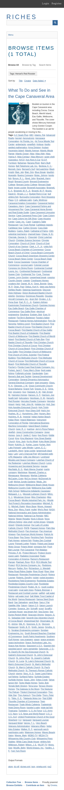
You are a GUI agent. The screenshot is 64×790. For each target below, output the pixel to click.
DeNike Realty (15, 290)
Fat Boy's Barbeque (26, 318)
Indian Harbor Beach (41, 417)
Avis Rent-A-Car (33, 160)
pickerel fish (26, 540)
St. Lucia (20, 661)
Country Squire (15, 280)
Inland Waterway (27, 420)
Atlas (32, 153)
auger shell (49, 157)
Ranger (11, 562)
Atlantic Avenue (32, 150)
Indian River (13, 420)
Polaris (33, 543)
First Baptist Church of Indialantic (23, 333)
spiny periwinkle (30, 649)
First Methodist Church (27, 358)
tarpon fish (13, 683)
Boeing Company (25, 175)
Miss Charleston (38, 497)
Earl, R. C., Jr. (25, 302)
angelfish (31, 144)
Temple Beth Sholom (17, 686)
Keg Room (42, 435)
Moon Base (31, 506)
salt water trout (22, 596)
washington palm (16, 732)
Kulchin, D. (20, 444)
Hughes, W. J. (14, 413)
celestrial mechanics (17, 234)
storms (19, 673)
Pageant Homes (37, 528)
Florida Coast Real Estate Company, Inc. (36, 367)
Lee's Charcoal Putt (28, 454)
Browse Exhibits (14, 785)
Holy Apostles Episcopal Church (22, 407)
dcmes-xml (25, 766)
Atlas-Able (40, 153)
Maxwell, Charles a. (37, 472)
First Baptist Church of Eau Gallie (37, 330)
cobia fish (48, 246)
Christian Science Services (28, 240)
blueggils (12, 175)
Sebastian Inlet (18, 618)
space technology (16, 642)
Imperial (26, 417)
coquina (50, 277)
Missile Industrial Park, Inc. (34, 500)
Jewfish (11, 432)
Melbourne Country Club (19, 488)
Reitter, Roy (22, 568)
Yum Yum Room (18, 751)
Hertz (18, 404)
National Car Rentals (33, 516)
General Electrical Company (21, 383)
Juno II (19, 435)
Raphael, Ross (23, 562)
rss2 (49, 766)
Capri (28, 222)
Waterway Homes (33, 732)
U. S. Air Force (35, 711)
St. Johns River (23, 658)
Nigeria (11, 519)
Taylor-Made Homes (28, 683)
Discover (47, 290)
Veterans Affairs (38, 726)
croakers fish (14, 283)
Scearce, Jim (23, 608)
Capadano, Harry (16, 206)
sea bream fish (30, 612)
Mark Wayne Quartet (33, 469)
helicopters (24, 398)
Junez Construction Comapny (29, 432)
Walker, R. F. (27, 729)
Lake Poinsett (14, 447)
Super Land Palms (43, 673)
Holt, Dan (50, 404)
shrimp (14, 624)
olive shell (27, 522)
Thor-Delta (36, 695)
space (36, 639)
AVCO (22, 160)
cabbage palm (25, 200)
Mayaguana (13, 475)
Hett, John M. (28, 404)
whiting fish (45, 741)
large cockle (29, 451)
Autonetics (13, 160)
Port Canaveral (27, 550)
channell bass (34, 234)
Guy (24, 392)
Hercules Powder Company (33, 401)
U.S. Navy (13, 714)
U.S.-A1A (12, 717)
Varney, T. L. (29, 723)
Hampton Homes (19, 395)
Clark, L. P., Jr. (35, 246)
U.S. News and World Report (32, 714)
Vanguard (27, 720)
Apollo (47, 144)
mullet (34, 509)
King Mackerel (26, 438)
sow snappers (26, 639)
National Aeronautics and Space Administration (29, 512)
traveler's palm (33, 707)
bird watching (42, 169)
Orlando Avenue (23, 525)
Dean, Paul (19, 287)
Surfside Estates (41, 676)
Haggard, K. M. (34, 392)
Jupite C (27, 435)
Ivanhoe (30, 429)
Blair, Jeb (19, 172)
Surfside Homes (15, 680)
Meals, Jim (41, 482)
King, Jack (20, 441)
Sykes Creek (42, 680)
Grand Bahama (15, 389)
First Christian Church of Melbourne (35, 352)
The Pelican (13, 692)
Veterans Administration (19, 726)
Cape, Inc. (20, 222)
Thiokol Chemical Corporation (33, 692)
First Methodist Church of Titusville (30, 364)
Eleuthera (24, 314)
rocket (36, 577)
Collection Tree (13, 782)
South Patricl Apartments (34, 636)
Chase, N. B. (47, 234)
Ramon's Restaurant (39, 559)
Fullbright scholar (23, 373)
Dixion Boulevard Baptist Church (37, 293)
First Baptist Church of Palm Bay (29, 339)
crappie (26, 280)
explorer (12, 318)
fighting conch (23, 324)
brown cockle (20, 188)
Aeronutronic (28, 138)
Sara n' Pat (44, 602)
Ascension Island (16, 150)
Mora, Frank (24, 509)
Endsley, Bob (36, 314)
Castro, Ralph (23, 231)
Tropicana (12, 711)
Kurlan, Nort (44, 444)
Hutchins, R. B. (15, 417)
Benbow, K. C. (45, 166)
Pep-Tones (25, 537)
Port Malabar (41, 550)
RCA (33, 562)
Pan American (31, 531)
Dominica (20, 296)
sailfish (42, 593)
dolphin (11, 296)
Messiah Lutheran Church (34, 494)
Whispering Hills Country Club (21, 738)
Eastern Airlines (40, 302)
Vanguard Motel (15, 723)
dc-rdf (16, 766)
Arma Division (34, 147)
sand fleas (33, 602)
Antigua (39, 144)
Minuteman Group (22, 497)
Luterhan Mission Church (33, 463)
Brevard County (22, 181)
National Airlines (15, 516)
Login (45, 3)
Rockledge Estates (45, 581)
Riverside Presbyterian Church (33, 574)
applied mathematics (17, 147)
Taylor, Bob (43, 683)
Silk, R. (22, 624)
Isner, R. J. (21, 429)
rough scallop (47, 587)
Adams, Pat (39, 135)
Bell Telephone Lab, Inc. (27, 166)
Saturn (24, 605)
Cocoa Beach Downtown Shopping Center (35, 256)
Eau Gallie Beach (16, 308)
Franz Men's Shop (31, 370)
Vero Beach (41, 723)
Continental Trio (28, 274)
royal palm (13, 590)
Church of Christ (27, 243)
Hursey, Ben (44, 413)
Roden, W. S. (34, 587)
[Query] (32, 22)
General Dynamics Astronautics (34, 379)
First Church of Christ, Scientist (22, 355)
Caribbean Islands (44, 225)
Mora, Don (13, 509)
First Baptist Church (40, 324)
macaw (44, 466)
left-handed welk (45, 454)
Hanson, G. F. (34, 395)
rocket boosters (47, 577)
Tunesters (22, 711)
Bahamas (22, 163)
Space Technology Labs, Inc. (38, 642)
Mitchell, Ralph (18, 506)
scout (41, 608)
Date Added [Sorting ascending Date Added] (38, 81)
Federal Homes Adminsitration (33, 321)
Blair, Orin (29, 172)
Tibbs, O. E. (16, 698)
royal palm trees (26, 590)
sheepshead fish (31, 621)
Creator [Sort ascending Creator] (27, 81)
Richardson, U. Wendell (39, 568)
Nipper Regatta (23, 519)
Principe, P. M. (14, 553)
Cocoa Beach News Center (20, 259)
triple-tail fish (46, 707)
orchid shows (39, 522)
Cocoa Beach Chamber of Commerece (26, 249)
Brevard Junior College (26, 184)
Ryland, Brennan (42, 590)
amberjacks (21, 144)
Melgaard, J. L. (15, 494)
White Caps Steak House (27, 741)
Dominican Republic (35, 296)
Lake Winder (27, 447)
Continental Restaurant (30, 271)
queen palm (13, 556)
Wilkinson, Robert (16, 745)
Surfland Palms (26, 676)
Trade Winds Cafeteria (29, 704)
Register (57, 3)
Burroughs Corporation (30, 197)
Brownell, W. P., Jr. (22, 191)
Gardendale (37, 373)
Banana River (33, 163)
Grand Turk (28, 389)
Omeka (53, 785)
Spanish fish (49, 646)
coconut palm (27, 265)
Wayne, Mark (21, 735)
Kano (34, 435)
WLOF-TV (42, 745)
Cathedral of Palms (39, 231)
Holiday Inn (40, 404)
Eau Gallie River (28, 311)
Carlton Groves (30, 228)
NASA (52, 509)
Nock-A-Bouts (37, 519)
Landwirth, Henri (15, 451)
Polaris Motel (27, 547)
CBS (51, 231)
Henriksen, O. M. (37, 398)
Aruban (45, 147)
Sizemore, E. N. (33, 624)
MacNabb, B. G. (15, 469)
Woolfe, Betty (19, 748)
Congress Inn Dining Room (20, 268)
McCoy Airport (30, 478)
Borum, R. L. (18, 178)
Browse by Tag (29, 65)
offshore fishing (15, 522)
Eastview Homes (47, 305)
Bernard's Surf (28, 169)
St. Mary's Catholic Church (28, 667)
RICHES (21, 16)
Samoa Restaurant (26, 599)
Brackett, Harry (43, 178)
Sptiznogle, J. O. (46, 649)
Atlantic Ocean (22, 153)
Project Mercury (30, 553)
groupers (17, 392)
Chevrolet (32, 237)
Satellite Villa (14, 605)
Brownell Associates (36, 188)
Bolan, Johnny (40, 175)
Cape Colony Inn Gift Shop (24, 218)
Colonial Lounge (41, 265)
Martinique (22, 472)
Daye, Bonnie (40, 283)
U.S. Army (47, 711)
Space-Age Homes (17, 646)
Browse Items (31, 782)
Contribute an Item (35, 785)
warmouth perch (41, 729)
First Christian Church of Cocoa (22, 345)
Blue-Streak (40, 172)
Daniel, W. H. (27, 283)
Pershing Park (37, 537)
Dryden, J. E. (45, 299)
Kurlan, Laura (32, 444)
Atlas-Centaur (23, 157)
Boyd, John (30, 178)
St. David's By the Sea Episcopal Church (26, 652)
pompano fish (40, 547)
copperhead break (38, 277)
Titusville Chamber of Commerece (23, 701)
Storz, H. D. (28, 673)
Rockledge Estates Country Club (23, 584)
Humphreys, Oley (30, 413)
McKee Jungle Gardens (24, 482)
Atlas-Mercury (37, 157)
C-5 (16, 200)
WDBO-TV (32, 735)
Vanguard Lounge (40, 720)
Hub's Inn (45, 410)
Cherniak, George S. (17, 237)
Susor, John (29, 680)
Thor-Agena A (24, 695)
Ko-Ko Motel (32, 441)
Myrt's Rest (43, 509)
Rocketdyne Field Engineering (22, 581)
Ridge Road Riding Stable (20, 571)
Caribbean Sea (15, 228)
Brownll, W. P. (38, 191)
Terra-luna (33, 686)
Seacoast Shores (36, 615)
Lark (16, 454)
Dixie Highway (14, 293)
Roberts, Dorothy (24, 577)
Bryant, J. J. (22, 194)
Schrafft (34, 608)
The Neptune (46, 689)
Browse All (13, 65)
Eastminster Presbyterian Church (23, 305)
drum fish (34, 299)
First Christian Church (43, 342)
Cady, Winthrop (40, 200)
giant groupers (41, 383)
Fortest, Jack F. (15, 370)
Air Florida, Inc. (27, 141)
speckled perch (15, 649)
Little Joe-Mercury (31, 457)
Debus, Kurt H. (32, 287)
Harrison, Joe (48, 395)
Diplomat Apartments (32, 290)
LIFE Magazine (15, 457)
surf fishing (13, 676)
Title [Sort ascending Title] (21, 81)
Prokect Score (44, 553)
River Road (38, 571)
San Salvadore (21, 602)
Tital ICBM (47, 698)
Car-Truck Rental (27, 225)
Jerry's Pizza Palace (44, 429)
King (17, 438)
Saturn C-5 (33, 605)
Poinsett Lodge (22, 543)
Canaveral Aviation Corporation (22, 203)
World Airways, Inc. (35, 748)
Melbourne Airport (16, 485)
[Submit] (55, 22)
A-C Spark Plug (21, 135)
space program (47, 639)
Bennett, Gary (14, 169)
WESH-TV (43, 735)
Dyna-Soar (13, 302)
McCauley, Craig (15, 478)
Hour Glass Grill (32, 410)
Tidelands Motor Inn (32, 698)
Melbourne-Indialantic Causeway (35, 491)
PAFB (26, 528)
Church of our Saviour (18, 246)
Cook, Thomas (43, 274)
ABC (31, 135)
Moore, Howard (44, 506)
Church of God (42, 243)
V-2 (19, 720)
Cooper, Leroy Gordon (18, 277)
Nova (47, 519)
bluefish (50, 172)
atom (10, 766)
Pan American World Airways (30, 534)
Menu (10, 35)
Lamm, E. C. (40, 447)
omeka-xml (41, 766)
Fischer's (12, 367)
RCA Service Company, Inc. (28, 565)
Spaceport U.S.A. (34, 646)
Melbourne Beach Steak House (40, 485)
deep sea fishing (47, 287)
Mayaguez (25, 475)
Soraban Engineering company (25, 630)
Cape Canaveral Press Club (29, 215)
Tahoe (51, 680)
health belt (13, 398)
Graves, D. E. (41, 389)
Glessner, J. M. (21, 386)
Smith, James (38, 627)
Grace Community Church (41, 386)
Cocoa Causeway (22, 262)
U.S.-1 (49, 714)
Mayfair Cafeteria (38, 475)
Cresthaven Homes (39, 280)
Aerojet (18, 138)
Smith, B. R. (24, 627)
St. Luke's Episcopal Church (38, 661)
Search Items (45, 65)
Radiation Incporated (29, 556)
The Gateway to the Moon (27, 689)
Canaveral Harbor (46, 203)
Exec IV (46, 314)
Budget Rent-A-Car (38, 194)
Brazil (10, 181)
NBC (46, 516)
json (33, 766)
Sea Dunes (43, 612)
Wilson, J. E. (31, 745)
